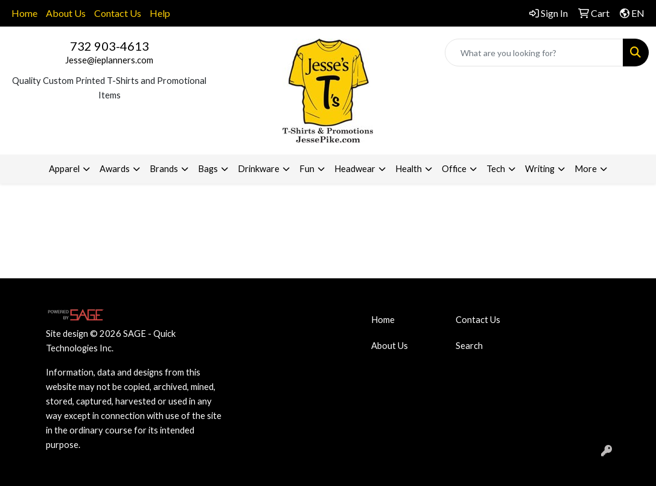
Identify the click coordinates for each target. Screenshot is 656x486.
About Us (66, 13)
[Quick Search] (534, 52)
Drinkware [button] (258, 169)
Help (160, 13)
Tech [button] (495, 169)
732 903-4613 (109, 46)
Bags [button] (208, 169)
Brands (164, 169)
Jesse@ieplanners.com (109, 60)
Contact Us (117, 13)
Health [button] (408, 169)
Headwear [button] (354, 169)
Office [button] (454, 169)
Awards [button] (115, 169)
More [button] (586, 169)
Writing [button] (540, 169)
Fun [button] (306, 169)
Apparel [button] (64, 169)
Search (469, 346)
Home (24, 13)
